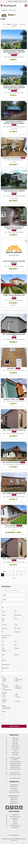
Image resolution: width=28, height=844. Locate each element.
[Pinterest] (16, 807)
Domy (5, 57)
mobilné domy (17, 631)
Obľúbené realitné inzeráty (15, 774)
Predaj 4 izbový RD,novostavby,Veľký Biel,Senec (14, 261)
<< (9, 571)
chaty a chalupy (17, 628)
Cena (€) (3, 711)
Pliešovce (11, 232)
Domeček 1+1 (11, 368)
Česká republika (11, 339)
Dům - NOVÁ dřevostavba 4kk (11, 462)
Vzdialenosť (22, 24)
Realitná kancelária (5, 664)
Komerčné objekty (15, 747)
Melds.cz (15, 822)
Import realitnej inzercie (15, 778)
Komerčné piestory (15, 749)
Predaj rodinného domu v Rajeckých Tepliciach (14, 191)
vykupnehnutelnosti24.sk (15, 825)
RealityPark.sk (10, 838)
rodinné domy (4, 628)
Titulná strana (15, 738)
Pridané (9, 24)
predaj (3, 611)
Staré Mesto (11, 57)
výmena (3, 618)
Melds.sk (15, 820)
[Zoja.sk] (7, 807)
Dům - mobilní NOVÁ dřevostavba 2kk (14, 493)
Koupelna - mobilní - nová (11, 399)
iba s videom (18, 723)
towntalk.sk (15, 823)
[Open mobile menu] (26, 5)
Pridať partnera (15, 827)
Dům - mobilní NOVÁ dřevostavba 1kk (14, 430)
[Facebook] (12, 807)
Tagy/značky (15, 754)
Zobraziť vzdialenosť (20, 57)
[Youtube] (21, 807)
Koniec (13, 578)
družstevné (16, 654)
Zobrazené (15, 24)
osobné (3, 654)
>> (24, 574)
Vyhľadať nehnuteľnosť (14, 726)
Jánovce (11, 527)
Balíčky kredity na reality (15, 763)
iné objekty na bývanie (6, 635)
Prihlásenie (10, 1)
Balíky (20, 1)
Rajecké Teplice (11, 196)
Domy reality (15, 743)
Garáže (15, 750)
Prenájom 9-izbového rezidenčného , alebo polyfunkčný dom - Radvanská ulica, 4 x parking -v (14, 52)
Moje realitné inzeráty (15, 772)
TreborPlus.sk (14, 840)
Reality (3, 19)
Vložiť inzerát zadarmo (15, 757)
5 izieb (3, 648)
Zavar (11, 300)
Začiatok (4, 571)
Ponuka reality (15, 739)
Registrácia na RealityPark (15, 761)
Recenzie (14, 26)
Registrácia (16, 1)
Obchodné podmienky (15, 767)
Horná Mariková (11, 126)
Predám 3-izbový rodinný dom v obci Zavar (14, 296)
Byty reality (15, 741)
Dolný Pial (11, 159)
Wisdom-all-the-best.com (15, 816)
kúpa (15, 611)
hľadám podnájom (18, 615)
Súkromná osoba (5, 668)
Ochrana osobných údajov (15, 769)
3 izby (3, 645)
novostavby (4, 624)
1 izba (3, 641)
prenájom (4, 615)
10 (21, 574)
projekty (15, 624)
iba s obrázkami (6, 723)
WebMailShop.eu (15, 818)
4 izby (15, 645)
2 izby (15, 641)
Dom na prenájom (10, 525)
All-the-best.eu (15, 814)
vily (2, 631)
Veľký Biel (11, 266)
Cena (4, 24)
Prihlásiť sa (15, 759)
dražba (15, 618)
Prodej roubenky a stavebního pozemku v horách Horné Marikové (14, 122)
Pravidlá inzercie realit (15, 765)
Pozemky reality (15, 745)
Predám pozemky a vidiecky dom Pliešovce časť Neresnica (14, 227)
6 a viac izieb (16, 648)
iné (2, 658)
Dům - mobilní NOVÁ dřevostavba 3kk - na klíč (14, 335)
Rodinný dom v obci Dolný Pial (11, 158)
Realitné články (15, 752)
